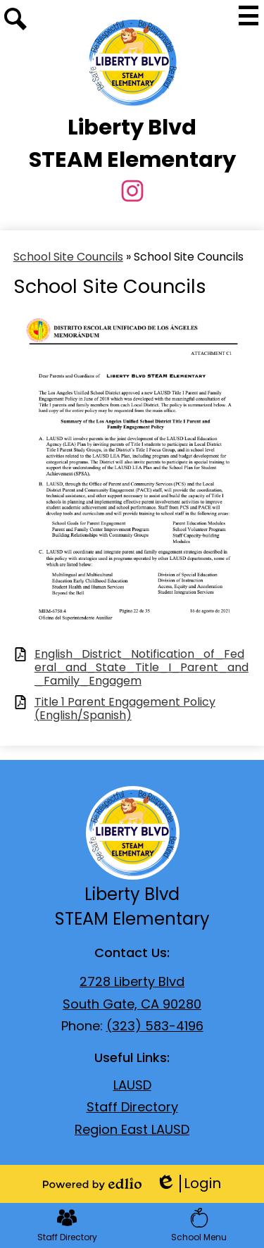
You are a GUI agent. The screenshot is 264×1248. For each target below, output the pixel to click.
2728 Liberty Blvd (132, 981)
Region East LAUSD (132, 1129)
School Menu (199, 1225)
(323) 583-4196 (154, 1026)
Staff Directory (132, 1107)
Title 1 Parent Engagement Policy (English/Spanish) (124, 708)
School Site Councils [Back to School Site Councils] (68, 257)
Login (188, 1183)
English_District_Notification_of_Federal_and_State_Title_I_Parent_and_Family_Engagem (141, 667)
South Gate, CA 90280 (132, 1004)
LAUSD (132, 1085)
